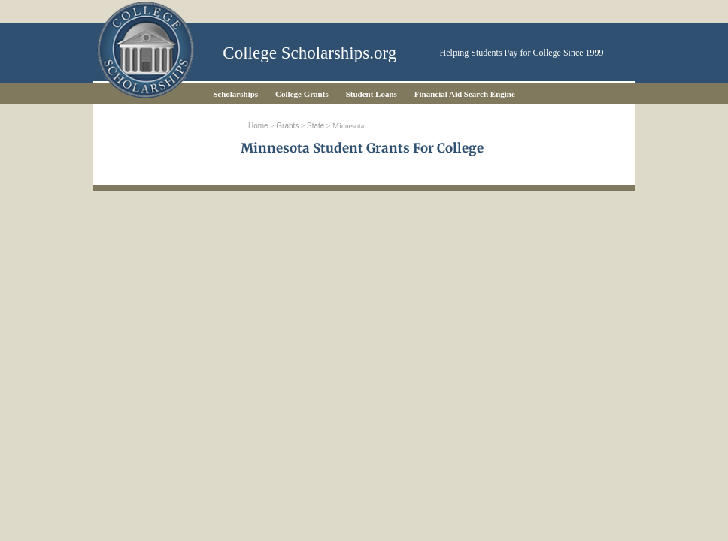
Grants (287, 126)
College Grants (302, 93)
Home (258, 126)
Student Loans (371, 93)
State (315, 126)
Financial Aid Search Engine (464, 93)
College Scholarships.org (309, 53)
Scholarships (235, 93)
